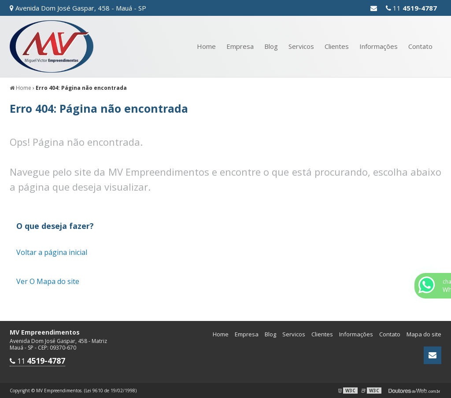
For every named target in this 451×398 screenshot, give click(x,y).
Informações (378, 46)
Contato (420, 46)
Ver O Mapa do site (47, 281)
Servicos (301, 46)
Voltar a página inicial (51, 252)
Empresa (240, 46)
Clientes (337, 46)
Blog (271, 46)
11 (411, 8)
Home (206, 46)
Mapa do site (424, 334)
